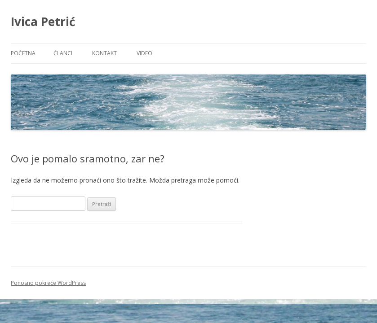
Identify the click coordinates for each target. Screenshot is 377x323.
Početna (23, 53)
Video (144, 53)
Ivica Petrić (43, 21)
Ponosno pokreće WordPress (48, 283)
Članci (62, 53)
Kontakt (104, 53)
